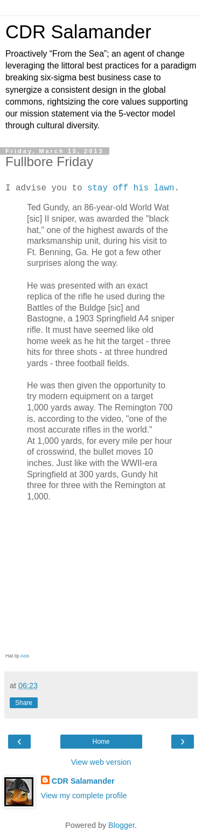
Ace (24, 656)
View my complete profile (84, 795)
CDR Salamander (78, 32)
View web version (101, 762)
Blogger (121, 825)
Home (100, 741)
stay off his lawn (130, 188)
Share (23, 703)
